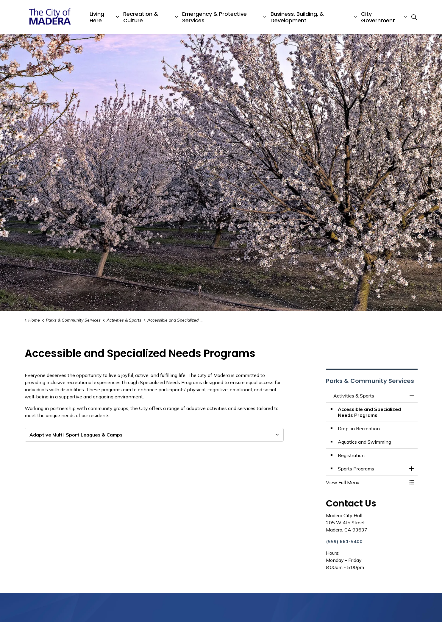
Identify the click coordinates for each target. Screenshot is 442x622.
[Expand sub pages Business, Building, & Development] (355, 17)
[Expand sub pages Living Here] (117, 17)
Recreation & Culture (140, 17)
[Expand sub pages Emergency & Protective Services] (264, 17)
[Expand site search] (414, 17)
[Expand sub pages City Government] (405, 17)
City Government (378, 17)
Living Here (97, 17)
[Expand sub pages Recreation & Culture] (176, 17)
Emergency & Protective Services (214, 17)
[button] (366, 482)
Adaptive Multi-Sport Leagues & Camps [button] (76, 435)
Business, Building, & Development (297, 17)
